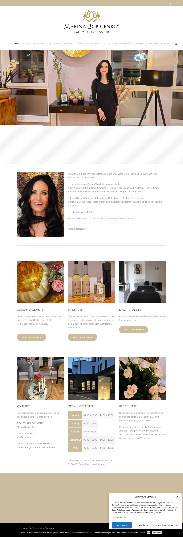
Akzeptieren (121, 525)
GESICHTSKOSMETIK (30, 309)
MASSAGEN (75, 309)
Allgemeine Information (120, 44)
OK (148, 533)
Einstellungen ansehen (166, 525)
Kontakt (165, 44)
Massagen (67, 44)
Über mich (154, 44)
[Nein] (179, 533)
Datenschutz (157, 533)
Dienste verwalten (119, 518)
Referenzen (141, 44)
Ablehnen (143, 525)
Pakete (81, 44)
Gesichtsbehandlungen (32, 44)
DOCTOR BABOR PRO (95, 44)
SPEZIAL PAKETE (130, 309)
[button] (177, 496)
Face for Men (55, 44)
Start (16, 44)
